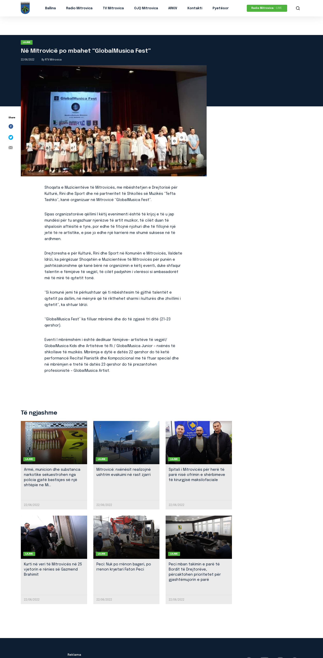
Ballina (50, 8)
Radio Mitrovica (79, 8)
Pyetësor (221, 8)
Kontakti (194, 8)
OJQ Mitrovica (146, 8)
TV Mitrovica (113, 8)
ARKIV (172, 8)
